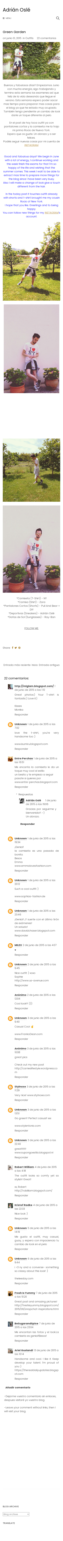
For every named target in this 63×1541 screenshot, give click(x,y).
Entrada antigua (49, 665)
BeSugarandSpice (26, 1323)
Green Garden (14, 32)
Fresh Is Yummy (25, 1293)
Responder (21, 714)
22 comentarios (46, 38)
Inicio (35, 665)
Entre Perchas (24, 758)
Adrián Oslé (16, 9)
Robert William (24, 1167)
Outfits (29, 38)
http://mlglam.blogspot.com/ (34, 686)
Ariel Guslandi (24, 1350)
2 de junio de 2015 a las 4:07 (40, 945)
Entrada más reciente (17, 665)
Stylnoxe (20, 1086)
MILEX (18, 945)
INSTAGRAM (31, 145)
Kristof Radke (23, 1205)
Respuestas (25, 794)
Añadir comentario (17, 1387)
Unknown (21, 724)
